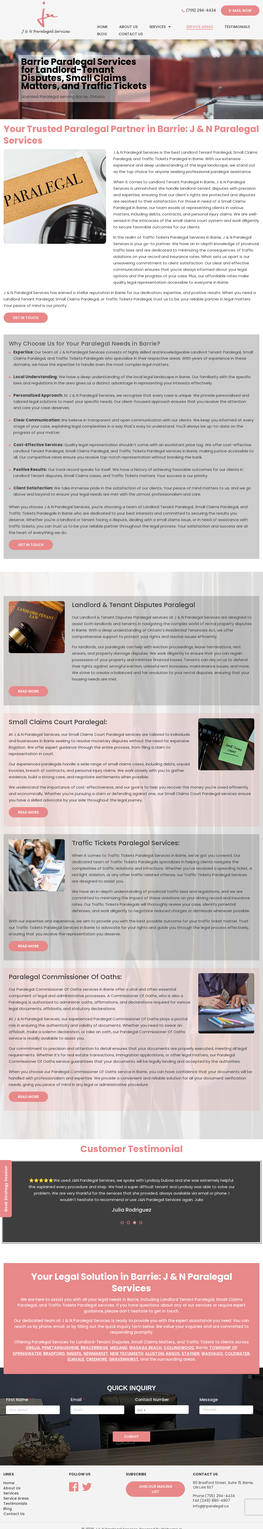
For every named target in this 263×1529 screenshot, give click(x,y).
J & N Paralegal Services (116, 1521)
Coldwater (237, 1354)
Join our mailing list (155, 1481)
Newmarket (95, 1354)
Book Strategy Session (5, 1188)
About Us (128, 26)
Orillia (33, 1348)
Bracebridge (94, 1348)
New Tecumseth (126, 1354)
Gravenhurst (123, 1359)
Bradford (54, 1354)
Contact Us (131, 34)
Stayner (191, 1354)
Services (157, 26)
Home (102, 26)
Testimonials (237, 26)
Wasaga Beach (145, 1348)
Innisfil (74, 1354)
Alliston (154, 1354)
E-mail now (240, 10)
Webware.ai (171, 1521)
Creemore (96, 1359)
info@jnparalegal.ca (211, 1498)
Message (209, 1396)
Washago (212, 1354)
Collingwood (179, 1348)
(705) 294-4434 (201, 10)
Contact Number (153, 1396)
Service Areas (199, 26)
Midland (118, 1348)
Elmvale (76, 1359)
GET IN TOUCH (26, 317)
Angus (173, 1354)
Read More (28, 691)
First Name (18, 1396)
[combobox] (141, 1407)
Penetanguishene (60, 1348)
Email (78, 1396)
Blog (102, 34)
